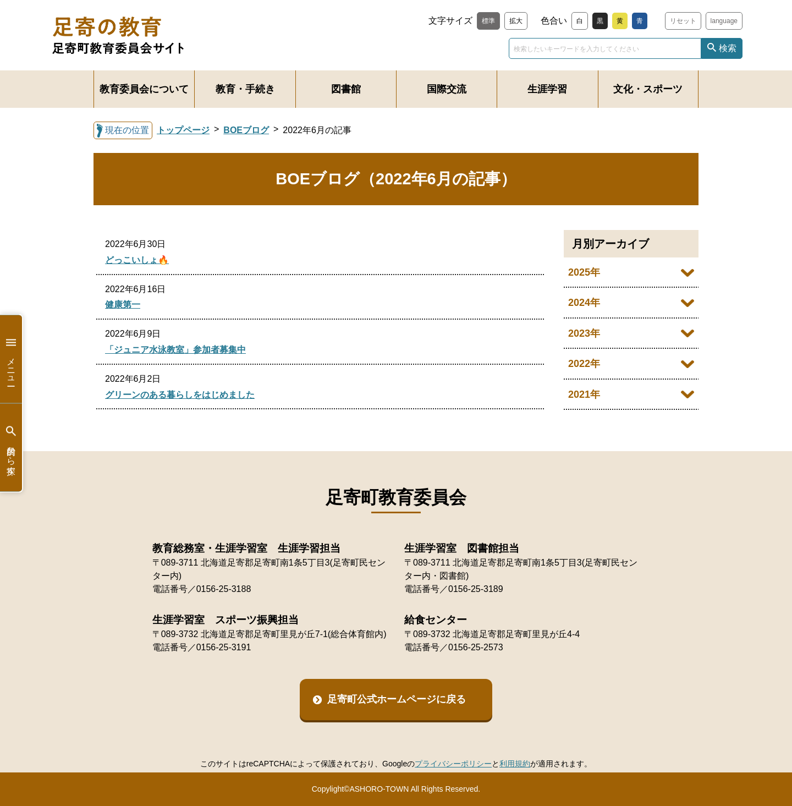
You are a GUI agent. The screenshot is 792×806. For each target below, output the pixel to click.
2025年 (584, 272)
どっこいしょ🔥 (137, 260)
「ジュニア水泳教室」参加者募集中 (175, 349)
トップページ (183, 130)
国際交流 (446, 89)
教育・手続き (245, 89)
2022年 (584, 363)
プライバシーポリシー (453, 763)
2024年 (584, 302)
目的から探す (11, 447)
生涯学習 (547, 89)
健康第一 (122, 304)
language (724, 21)
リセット (683, 21)
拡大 (515, 21)
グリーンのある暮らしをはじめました (180, 394)
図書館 (346, 89)
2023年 (584, 333)
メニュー (11, 359)
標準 (488, 21)
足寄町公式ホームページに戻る (396, 699)
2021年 (584, 394)
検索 (727, 48)
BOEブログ (246, 130)
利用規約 (514, 763)
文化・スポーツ (648, 89)
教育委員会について (144, 89)
